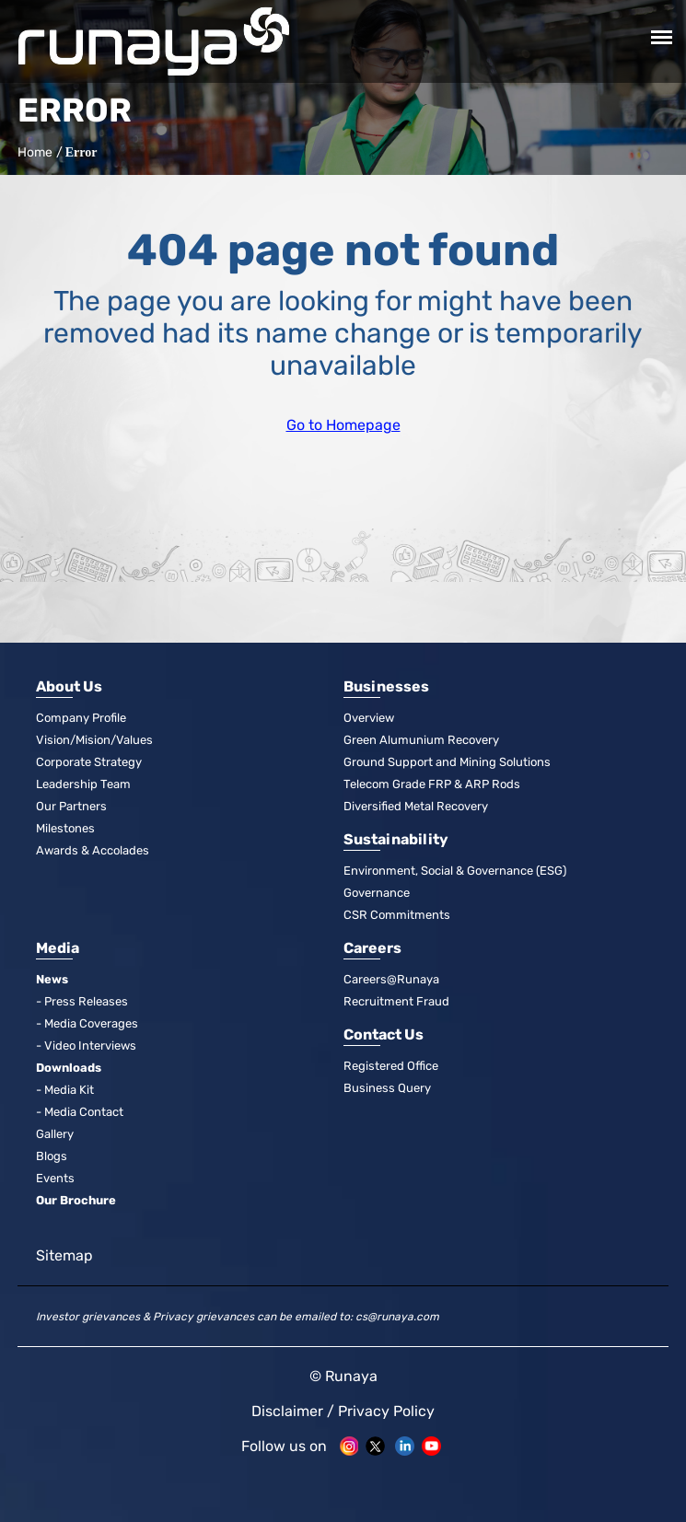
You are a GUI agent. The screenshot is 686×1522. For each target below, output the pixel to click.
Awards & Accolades (92, 850)
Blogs (51, 1156)
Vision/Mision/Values (94, 740)
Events (55, 1178)
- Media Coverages (87, 1023)
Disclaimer (287, 1411)
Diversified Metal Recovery (415, 806)
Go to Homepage (343, 425)
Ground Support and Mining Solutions (447, 762)
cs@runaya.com (397, 1316)
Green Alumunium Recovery (421, 740)
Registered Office (390, 1066)
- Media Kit (65, 1090)
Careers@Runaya (391, 979)
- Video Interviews (86, 1045)
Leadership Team (83, 784)
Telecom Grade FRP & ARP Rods (431, 784)
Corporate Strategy (89, 762)
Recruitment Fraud (396, 1001)
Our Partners (71, 806)
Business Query (387, 1088)
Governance (376, 893)
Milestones (65, 828)
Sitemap (64, 1255)
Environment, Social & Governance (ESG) (454, 870)
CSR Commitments (396, 915)
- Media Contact (79, 1112)
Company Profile (81, 718)
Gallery (55, 1134)
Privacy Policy (386, 1411)
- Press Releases (82, 1001)
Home (33, 152)
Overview (368, 718)
